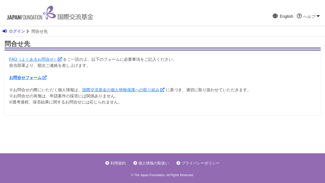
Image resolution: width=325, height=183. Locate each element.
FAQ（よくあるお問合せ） (35, 59)
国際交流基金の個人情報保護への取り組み (123, 90)
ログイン (14, 31)
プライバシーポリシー (198, 163)
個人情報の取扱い (151, 163)
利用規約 (115, 163)
